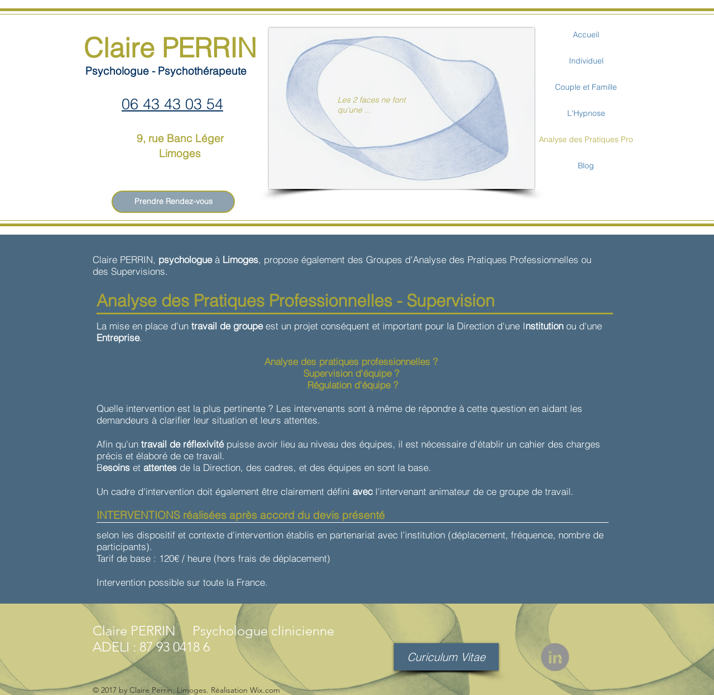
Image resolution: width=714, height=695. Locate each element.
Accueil (586, 35)
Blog (586, 166)
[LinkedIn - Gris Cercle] (555, 657)
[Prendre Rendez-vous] (173, 202)
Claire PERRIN (170, 47)
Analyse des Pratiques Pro (586, 139)
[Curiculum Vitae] (446, 656)
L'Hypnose (586, 113)
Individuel (586, 61)
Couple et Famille (586, 87)
